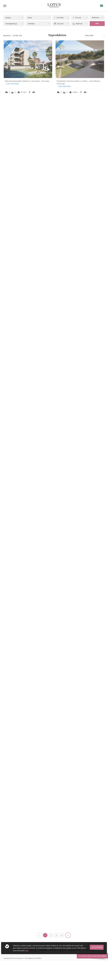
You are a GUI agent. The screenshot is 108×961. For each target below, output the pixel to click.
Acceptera (96, 947)
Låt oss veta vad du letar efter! (93, 956)
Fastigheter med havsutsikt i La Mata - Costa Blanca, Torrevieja (80, 82)
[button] (14, 17)
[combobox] (97, 17)
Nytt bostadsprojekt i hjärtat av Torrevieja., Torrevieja (28, 81)
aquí (26, 951)
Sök (97, 23)
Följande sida (68, 935)
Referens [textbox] (95, 17)
